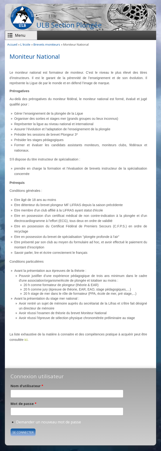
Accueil (12, 44)
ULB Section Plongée (69, 24)
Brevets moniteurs (46, 44)
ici (25, 340)
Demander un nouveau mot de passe (48, 422)
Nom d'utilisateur (27, 386)
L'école (25, 44)
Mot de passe (24, 403)
